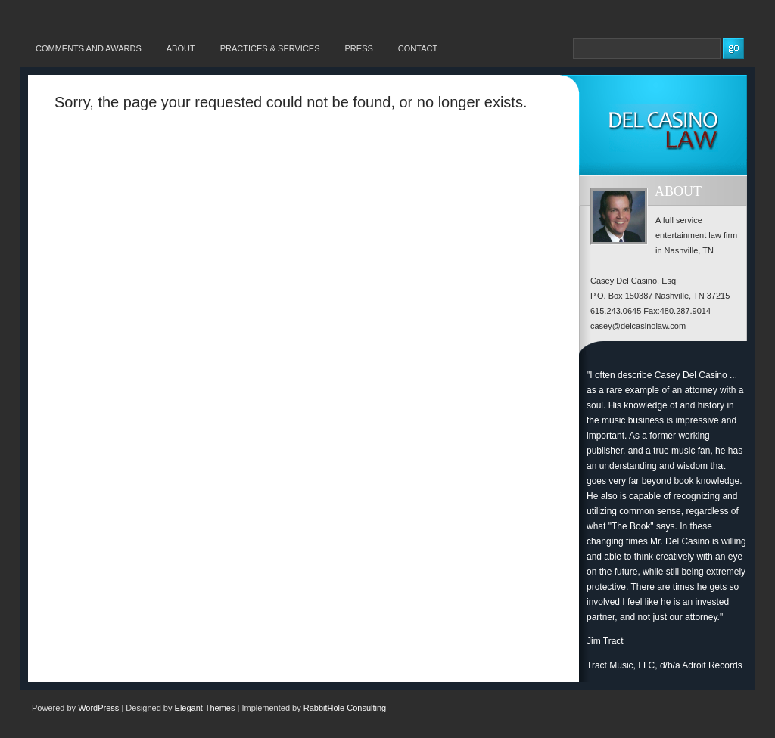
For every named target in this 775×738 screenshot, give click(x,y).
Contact (417, 48)
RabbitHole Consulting (344, 707)
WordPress (98, 707)
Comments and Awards (89, 48)
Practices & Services (270, 48)
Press (359, 48)
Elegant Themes (205, 707)
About (181, 48)
